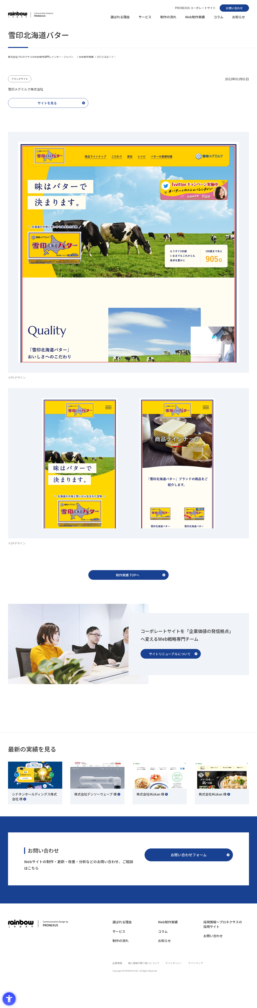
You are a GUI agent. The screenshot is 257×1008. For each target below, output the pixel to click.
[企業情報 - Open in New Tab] (117, 966)
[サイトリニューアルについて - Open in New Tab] (171, 657)
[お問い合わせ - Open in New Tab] (234, 8)
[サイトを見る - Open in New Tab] (48, 103)
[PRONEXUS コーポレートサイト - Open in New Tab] (195, 8)
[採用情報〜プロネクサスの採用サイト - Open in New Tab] (224, 929)
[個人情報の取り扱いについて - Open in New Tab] (143, 966)
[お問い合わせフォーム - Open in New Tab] (189, 859)
